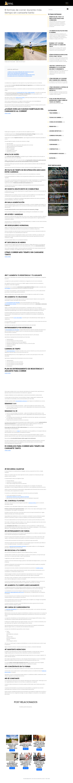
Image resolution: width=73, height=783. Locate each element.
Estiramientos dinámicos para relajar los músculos (18, 496)
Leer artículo (52, 188)
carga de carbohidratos (11, 609)
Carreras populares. (55, 135)
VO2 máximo (7, 288)
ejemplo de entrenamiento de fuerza (18, 546)
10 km (26, 92)
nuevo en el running (20, 97)
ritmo (18, 431)
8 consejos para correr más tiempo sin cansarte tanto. (19, 76)
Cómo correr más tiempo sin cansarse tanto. (17, 73)
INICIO (67, 3)
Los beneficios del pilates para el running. (58, 31)
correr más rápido (18, 317)
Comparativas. (53, 149)
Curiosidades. (53, 144)
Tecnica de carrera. (55, 117)
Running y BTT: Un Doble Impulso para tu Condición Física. (57, 44)
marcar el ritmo (32, 503)
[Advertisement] (26, 23)
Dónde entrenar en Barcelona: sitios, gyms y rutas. (58, 55)
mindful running (39, 568)
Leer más (12, 750)
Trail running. (53, 113)
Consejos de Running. (55, 122)
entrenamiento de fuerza (21, 401)
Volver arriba (8, 113)
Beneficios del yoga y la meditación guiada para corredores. (56, 18)
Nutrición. (52, 158)
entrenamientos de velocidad (13, 302)
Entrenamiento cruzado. (56, 153)
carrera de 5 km (20, 92)
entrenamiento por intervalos (12, 329)
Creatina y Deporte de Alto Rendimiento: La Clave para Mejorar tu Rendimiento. (57, 67)
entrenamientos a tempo (10, 304)
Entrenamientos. (54, 140)
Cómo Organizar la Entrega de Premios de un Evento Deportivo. (58, 88)
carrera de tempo (11, 351)
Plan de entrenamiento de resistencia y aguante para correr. (21, 74)
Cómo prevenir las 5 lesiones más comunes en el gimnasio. (58, 79)
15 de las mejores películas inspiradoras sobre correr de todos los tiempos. (58, 100)
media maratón (31, 92)
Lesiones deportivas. (55, 131)
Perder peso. (53, 126)
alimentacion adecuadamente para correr (14, 592)
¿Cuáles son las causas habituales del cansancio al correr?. (20, 72)
